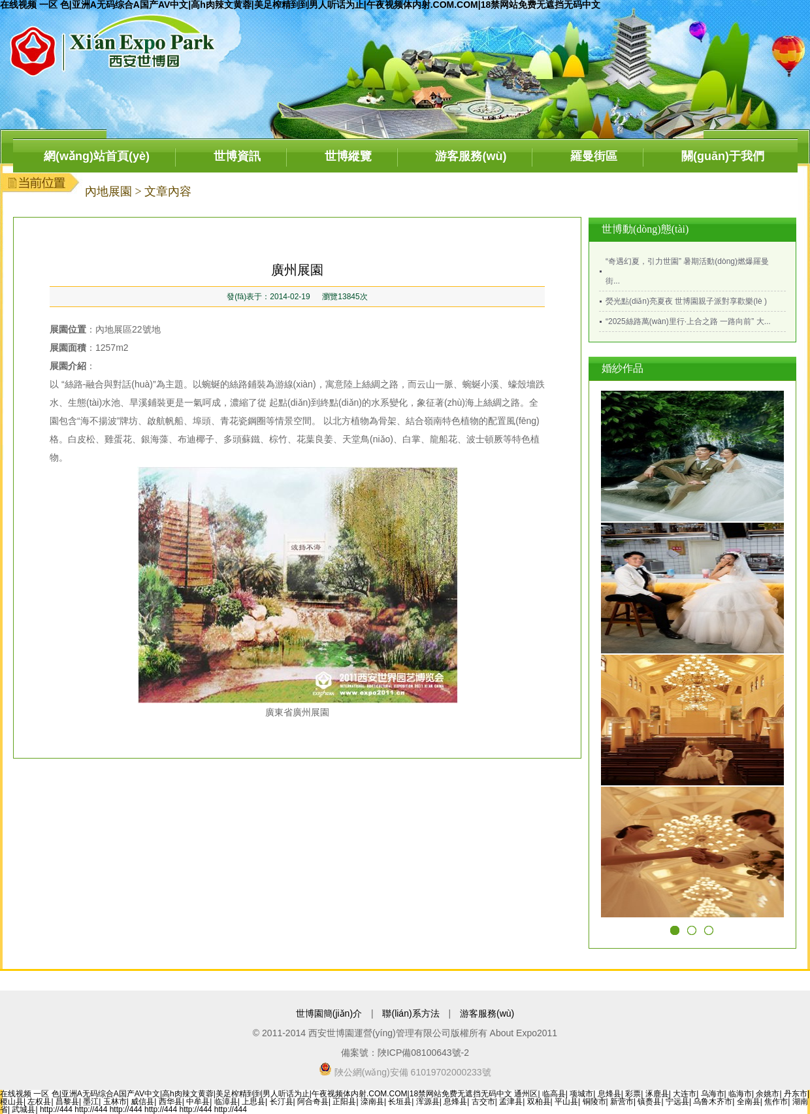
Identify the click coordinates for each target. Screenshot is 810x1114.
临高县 (554, 1093)
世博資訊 (237, 156)
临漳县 (226, 1101)
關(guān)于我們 (722, 156)
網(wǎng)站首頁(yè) (97, 156)
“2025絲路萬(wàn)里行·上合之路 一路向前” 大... (688, 321)
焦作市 (776, 1101)
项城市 (581, 1093)
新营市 (622, 1101)
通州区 (526, 1093)
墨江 (91, 1101)
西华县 (170, 1101)
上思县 (253, 1101)
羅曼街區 (593, 156)
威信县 (142, 1101)
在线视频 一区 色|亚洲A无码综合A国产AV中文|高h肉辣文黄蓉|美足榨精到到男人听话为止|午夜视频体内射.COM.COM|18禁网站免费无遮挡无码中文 (256, 1093)
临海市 (740, 1093)
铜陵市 (594, 1101)
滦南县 (372, 1101)
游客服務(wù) (470, 156)
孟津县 (511, 1101)
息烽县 (609, 1093)
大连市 (684, 1093)
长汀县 (281, 1101)
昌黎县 (67, 1101)
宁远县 (677, 1101)
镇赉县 (649, 1101)
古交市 (483, 1101)
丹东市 (795, 1093)
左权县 (39, 1101)
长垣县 (400, 1101)
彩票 (633, 1093)
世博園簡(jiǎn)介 (329, 1013)
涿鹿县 (657, 1093)
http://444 (56, 1109)
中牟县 (198, 1101)
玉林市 (115, 1101)
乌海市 (712, 1093)
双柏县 (539, 1101)
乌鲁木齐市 (712, 1101)
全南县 (748, 1101)
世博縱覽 (348, 156)
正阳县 (344, 1101)
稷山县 (12, 1101)
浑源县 (428, 1101)
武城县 (23, 1109)
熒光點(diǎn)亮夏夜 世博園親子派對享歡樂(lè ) (686, 301)
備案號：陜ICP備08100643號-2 (405, 1052)
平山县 (566, 1101)
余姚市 (767, 1093)
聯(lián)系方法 (410, 1013)
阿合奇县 (313, 1101)
